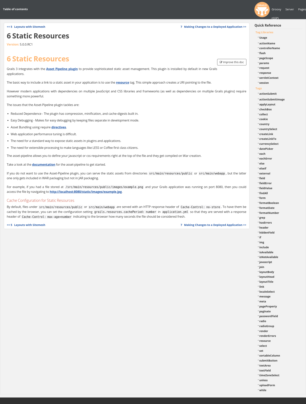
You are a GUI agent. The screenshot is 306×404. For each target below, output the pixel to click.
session (264, 83)
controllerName (269, 48)
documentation (43, 164)
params (264, 63)
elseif (262, 168)
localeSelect (267, 291)
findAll (263, 193)
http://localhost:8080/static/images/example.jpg (86, 192)
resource (122, 82)
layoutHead (266, 277)
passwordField (268, 316)
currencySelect (269, 144)
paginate (265, 311)
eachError (265, 158)
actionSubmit (268, 93)
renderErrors (267, 336)
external (264, 173)
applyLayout (267, 104)
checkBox (265, 109)
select (263, 346)
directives (58, 127)
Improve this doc (232, 62)
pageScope (266, 58)
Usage (263, 37)
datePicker (266, 149)
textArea (265, 365)
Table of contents (15, 9)
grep (262, 217)
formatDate (267, 208)
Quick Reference (268, 25)
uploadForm (267, 385)
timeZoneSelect (269, 375)
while (262, 390)
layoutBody (266, 272)
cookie (263, 119)
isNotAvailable (268, 257)
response (265, 73)
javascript (265, 262)
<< (26, 27)
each (262, 154)
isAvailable (266, 252)
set (261, 351)
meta (262, 301)
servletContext (268, 78)
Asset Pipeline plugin (62, 69)
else (262, 163)
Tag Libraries (264, 32)
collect (263, 114)
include (264, 247)
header (264, 227)
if (260, 237)
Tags (259, 88)
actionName (267, 43)
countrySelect (268, 129)
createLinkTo (267, 139)
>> (213, 27)
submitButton (268, 360)
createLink (266, 134)
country (264, 124)
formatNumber (269, 213)
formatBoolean (269, 203)
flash (262, 53)
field (262, 178)
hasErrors (265, 222)
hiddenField (267, 232)
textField (265, 370)
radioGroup (266, 326)
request (264, 68)
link (261, 286)
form (262, 198)
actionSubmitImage (272, 99)
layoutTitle (266, 281)
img (261, 242)
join (261, 267)
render (263, 331)
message (265, 296)
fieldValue (265, 188)
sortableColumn (269, 355)
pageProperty (268, 306)
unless (263, 380)
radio (262, 321)
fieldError (265, 183)
